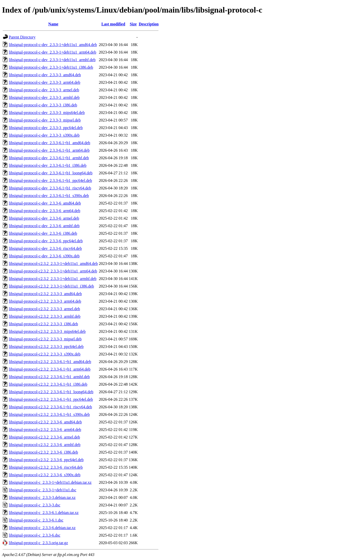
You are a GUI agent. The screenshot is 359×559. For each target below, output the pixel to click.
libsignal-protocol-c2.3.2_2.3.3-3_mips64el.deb (47, 331)
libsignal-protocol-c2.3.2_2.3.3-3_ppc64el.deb (46, 346)
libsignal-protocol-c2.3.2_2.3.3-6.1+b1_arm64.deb (50, 369)
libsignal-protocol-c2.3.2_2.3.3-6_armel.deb (44, 437)
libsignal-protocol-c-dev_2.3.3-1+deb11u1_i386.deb (51, 67)
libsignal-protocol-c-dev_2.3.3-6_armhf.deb (44, 226)
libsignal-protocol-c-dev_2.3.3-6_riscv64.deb (45, 248)
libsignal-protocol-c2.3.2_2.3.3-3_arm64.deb (45, 301)
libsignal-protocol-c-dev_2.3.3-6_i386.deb (43, 233)
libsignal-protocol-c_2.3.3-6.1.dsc (36, 520)
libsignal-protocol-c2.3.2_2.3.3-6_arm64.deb (45, 429)
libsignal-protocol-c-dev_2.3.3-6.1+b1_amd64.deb (49, 143)
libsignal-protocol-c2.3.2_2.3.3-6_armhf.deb (45, 445)
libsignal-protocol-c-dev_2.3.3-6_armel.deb (44, 218)
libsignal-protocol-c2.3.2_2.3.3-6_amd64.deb (45, 422)
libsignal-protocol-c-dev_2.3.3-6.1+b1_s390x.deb (49, 195)
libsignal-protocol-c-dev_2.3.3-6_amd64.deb (45, 203)
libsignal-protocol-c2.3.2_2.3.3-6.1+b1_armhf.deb (49, 377)
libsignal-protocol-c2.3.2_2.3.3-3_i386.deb (43, 324)
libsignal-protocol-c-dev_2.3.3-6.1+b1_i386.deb (48, 165)
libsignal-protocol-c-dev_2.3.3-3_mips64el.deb (47, 112)
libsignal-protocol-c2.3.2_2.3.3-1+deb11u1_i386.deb (51, 286)
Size (133, 24)
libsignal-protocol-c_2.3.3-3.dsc (34, 505)
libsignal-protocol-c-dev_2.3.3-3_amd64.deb (45, 75)
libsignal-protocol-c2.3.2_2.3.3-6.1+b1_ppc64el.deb (51, 399)
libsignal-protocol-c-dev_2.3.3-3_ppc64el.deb (46, 128)
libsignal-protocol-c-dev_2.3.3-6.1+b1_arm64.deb (49, 150)
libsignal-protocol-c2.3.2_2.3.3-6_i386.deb (43, 452)
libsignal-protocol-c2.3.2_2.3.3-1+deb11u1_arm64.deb (53, 271)
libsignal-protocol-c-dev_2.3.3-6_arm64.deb (44, 211)
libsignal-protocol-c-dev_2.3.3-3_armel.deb (44, 90)
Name (53, 24)
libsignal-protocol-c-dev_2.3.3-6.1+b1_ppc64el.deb (50, 180)
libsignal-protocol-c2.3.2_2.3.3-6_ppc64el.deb (46, 460)
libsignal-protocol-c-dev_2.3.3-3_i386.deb (43, 105)
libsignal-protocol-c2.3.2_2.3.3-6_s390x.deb (45, 475)
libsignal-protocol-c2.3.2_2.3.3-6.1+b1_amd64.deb (50, 362)
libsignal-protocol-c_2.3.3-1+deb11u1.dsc (42, 490)
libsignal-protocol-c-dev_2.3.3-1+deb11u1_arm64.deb (52, 52)
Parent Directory (22, 37)
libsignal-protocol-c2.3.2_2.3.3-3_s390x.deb (45, 354)
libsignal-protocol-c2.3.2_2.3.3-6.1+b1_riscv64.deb (50, 407)
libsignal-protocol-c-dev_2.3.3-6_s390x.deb (44, 256)
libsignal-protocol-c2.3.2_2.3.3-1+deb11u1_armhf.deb (52, 278)
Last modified (113, 24)
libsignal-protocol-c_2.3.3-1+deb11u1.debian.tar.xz (50, 482)
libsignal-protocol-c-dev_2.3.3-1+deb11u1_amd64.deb (53, 45)
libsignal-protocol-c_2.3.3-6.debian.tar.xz (42, 528)
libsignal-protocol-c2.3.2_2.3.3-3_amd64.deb (45, 294)
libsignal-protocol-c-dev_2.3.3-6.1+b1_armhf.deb (49, 158)
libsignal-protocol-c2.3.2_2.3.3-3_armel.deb (44, 309)
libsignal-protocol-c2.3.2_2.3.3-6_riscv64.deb (46, 467)
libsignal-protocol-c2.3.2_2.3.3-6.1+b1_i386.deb (48, 384)
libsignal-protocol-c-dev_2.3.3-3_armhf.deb (44, 97)
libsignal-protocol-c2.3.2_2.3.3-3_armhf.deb (45, 316)
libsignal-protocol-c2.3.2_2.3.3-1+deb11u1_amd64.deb (53, 263)
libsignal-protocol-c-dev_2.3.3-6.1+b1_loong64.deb (51, 173)
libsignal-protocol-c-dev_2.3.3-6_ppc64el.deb (46, 241)
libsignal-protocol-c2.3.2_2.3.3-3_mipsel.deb (45, 339)
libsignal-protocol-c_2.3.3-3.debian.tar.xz (42, 497)
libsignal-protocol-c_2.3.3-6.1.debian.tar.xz (43, 512)
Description (148, 24)
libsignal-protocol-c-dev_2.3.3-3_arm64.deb (44, 82)
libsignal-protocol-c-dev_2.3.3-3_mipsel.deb (45, 120)
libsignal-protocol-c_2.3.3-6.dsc (34, 535)
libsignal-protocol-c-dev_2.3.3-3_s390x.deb (44, 135)
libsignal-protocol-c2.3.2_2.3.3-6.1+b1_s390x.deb (49, 414)
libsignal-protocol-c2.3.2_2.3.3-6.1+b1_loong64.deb (51, 392)
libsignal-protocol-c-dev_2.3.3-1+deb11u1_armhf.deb (52, 60)
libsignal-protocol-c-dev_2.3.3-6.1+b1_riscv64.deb (50, 188)
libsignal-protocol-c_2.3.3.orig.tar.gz (38, 543)
